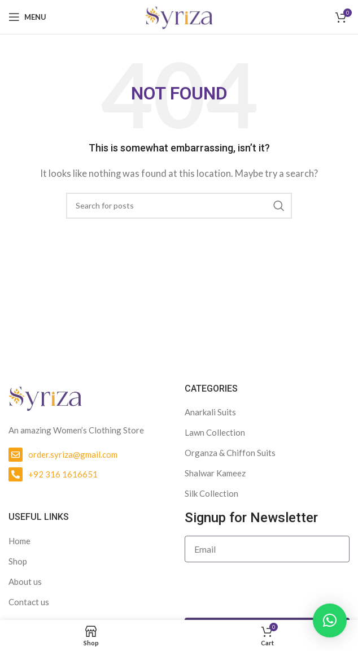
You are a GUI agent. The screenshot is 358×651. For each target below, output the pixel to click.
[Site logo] (179, 16)
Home (19, 541)
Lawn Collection (215, 432)
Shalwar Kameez (215, 473)
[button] (330, 620)
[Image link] (45, 397)
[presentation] (270, 590)
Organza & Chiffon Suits (230, 453)
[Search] (179, 206)
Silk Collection (211, 493)
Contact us (28, 602)
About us (25, 581)
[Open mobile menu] (27, 17)
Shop (17, 561)
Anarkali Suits (210, 412)
